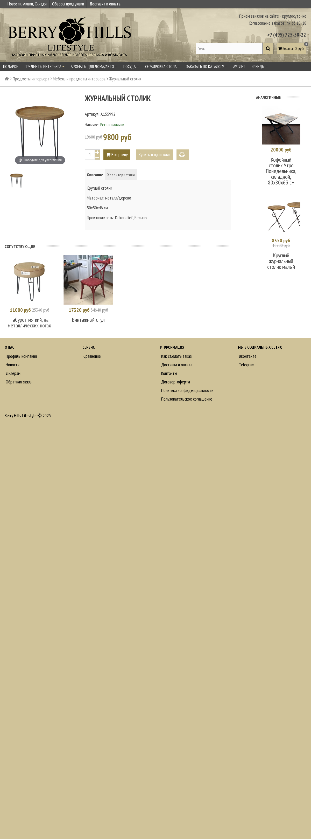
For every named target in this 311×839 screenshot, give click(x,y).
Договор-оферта (175, 382)
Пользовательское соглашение (186, 399)
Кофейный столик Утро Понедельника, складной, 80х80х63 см (281, 171)
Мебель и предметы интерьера (79, 79)
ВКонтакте (247, 356)
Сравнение (91, 356)
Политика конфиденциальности (186, 390)
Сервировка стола (162, 66)
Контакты (168, 373)
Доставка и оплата (105, 4)
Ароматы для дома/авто (94, 66)
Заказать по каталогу (206, 66)
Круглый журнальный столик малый (281, 261)
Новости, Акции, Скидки (27, 4)
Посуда (131, 66)
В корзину (117, 154)
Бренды (260, 66)
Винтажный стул (88, 319)
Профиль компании (21, 356)
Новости (12, 365)
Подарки (10, 66)
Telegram (246, 365)
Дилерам (12, 373)
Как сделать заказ (176, 356)
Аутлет (239, 66)
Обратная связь (18, 382)
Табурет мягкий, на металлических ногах (29, 322)
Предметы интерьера (45, 66)
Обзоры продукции (68, 4)
